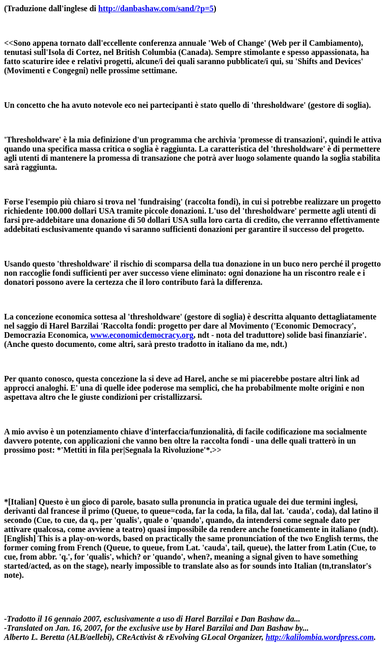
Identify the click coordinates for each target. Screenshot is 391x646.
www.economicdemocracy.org (141, 335)
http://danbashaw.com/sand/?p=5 (156, 8)
